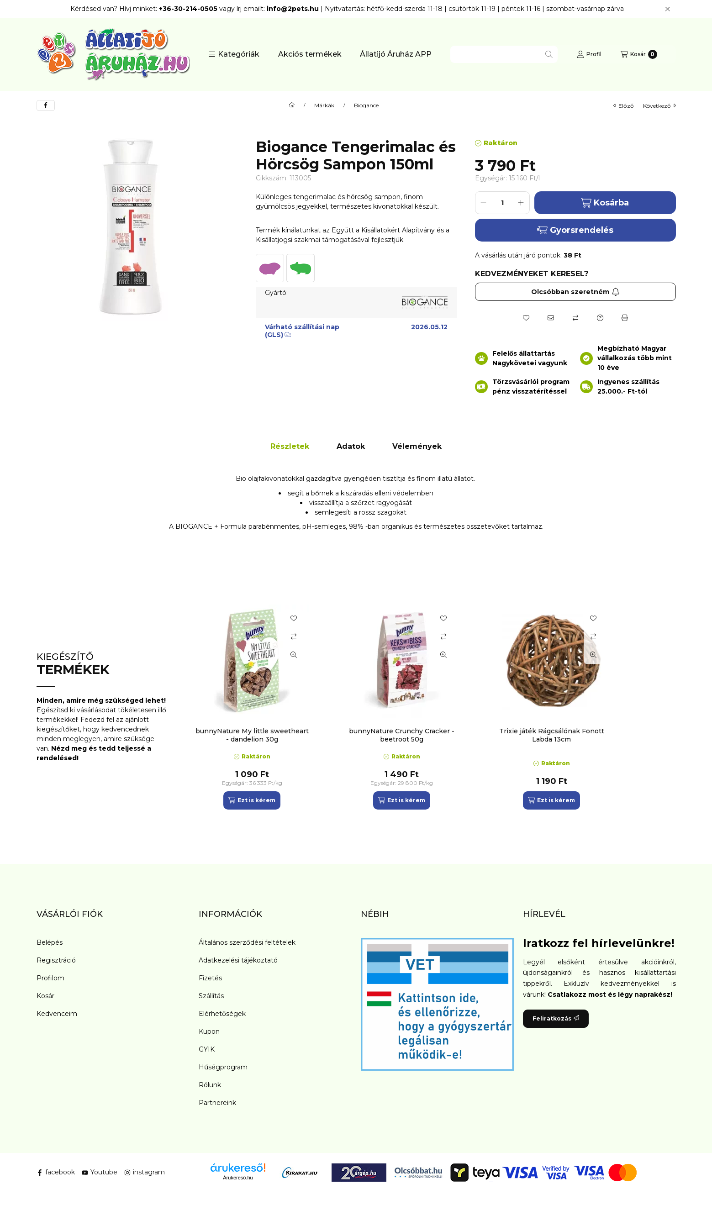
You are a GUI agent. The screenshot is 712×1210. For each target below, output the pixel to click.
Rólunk (210, 1085)
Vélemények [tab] (417, 446)
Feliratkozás (556, 1018)
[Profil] (589, 54)
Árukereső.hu (238, 1177)
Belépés (50, 942)
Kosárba (605, 203)
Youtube (99, 1172)
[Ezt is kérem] (251, 800)
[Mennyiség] (502, 203)
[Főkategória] (292, 105)
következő (659, 105)
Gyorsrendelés (575, 230)
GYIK (207, 1049)
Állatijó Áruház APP (396, 54)
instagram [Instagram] (144, 1172)
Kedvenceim (57, 1014)
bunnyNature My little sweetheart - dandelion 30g (252, 735)
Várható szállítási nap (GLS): (302, 331)
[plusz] (521, 203)
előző (623, 105)
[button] (234, 54)
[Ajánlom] (551, 318)
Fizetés (210, 978)
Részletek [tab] (289, 446)
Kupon (209, 1031)
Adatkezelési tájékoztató (238, 960)
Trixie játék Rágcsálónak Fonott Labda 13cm (551, 735)
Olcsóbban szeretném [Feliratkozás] (575, 292)
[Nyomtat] (625, 318)
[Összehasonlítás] (575, 318)
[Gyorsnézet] (294, 655)
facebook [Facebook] (56, 1172)
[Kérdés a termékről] (600, 318)
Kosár (45, 996)
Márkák (324, 105)
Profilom (50, 978)
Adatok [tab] (351, 446)
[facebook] (46, 105)
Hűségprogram (223, 1067)
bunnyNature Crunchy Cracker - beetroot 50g (401, 735)
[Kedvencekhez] (526, 318)
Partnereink (217, 1103)
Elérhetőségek (222, 1014)
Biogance (366, 105)
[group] (431, 707)
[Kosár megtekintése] (639, 54)
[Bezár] (667, 9)
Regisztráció (56, 960)
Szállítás (211, 996)
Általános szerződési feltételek (247, 942)
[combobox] (504, 54)
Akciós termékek (310, 54)
